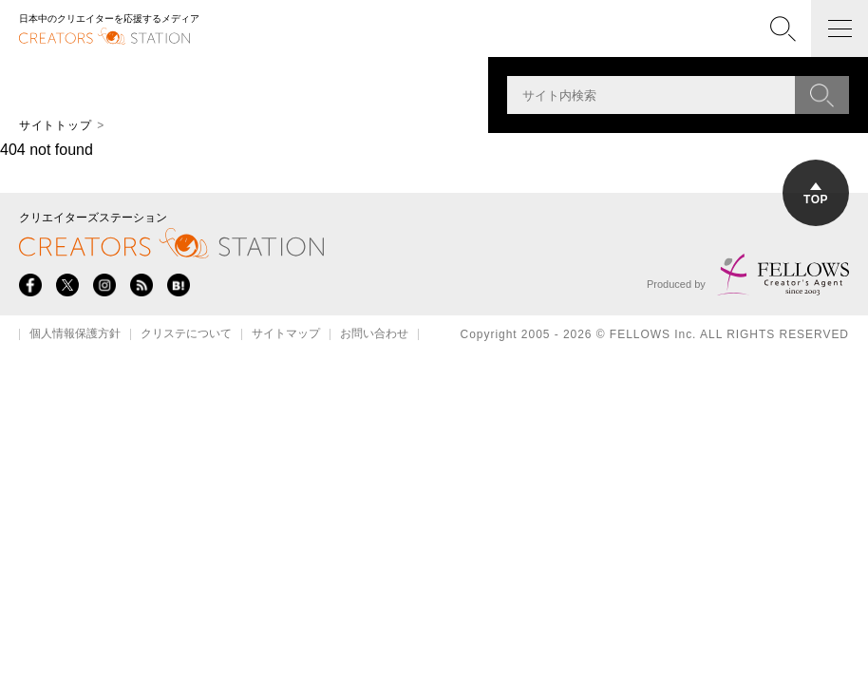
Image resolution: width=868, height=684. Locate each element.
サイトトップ (55, 125)
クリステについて (186, 334)
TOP (815, 194)
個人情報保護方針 (75, 334)
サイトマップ (286, 334)
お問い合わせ (374, 334)
